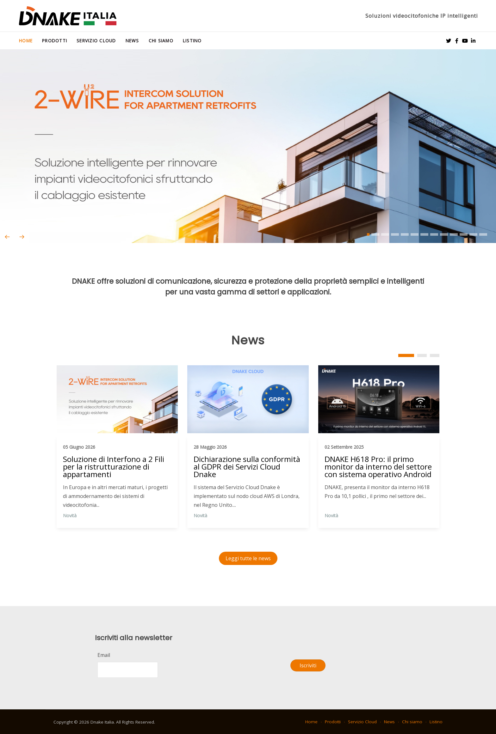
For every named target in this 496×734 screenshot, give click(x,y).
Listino (192, 41)
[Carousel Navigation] (248, 237)
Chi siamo (161, 41)
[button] (368, 234)
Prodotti (54, 41)
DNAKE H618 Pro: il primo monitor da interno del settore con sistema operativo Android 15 (378, 467)
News (132, 41)
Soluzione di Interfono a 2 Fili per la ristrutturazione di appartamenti (113, 467)
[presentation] (7, 237)
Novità (70, 516)
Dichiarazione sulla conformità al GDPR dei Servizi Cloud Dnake (247, 467)
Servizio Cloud (96, 41)
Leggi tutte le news (248, 558)
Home (26, 41)
